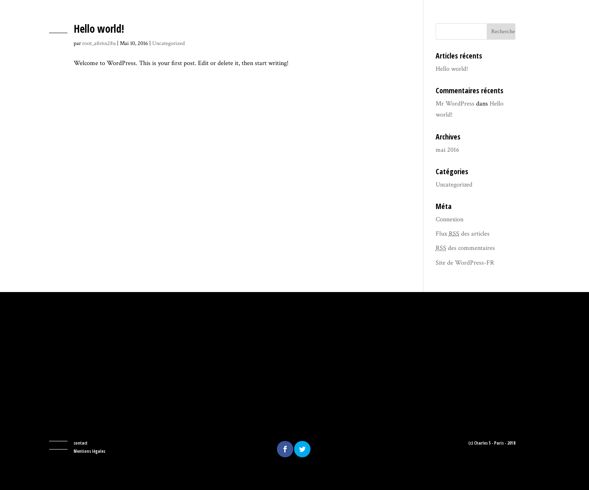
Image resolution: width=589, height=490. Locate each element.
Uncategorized (168, 43)
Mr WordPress (455, 103)
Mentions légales (90, 451)
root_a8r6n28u (99, 43)
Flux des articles (463, 233)
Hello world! (99, 28)
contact (81, 443)
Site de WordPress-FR (465, 262)
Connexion (449, 219)
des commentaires (465, 248)
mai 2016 (447, 150)
